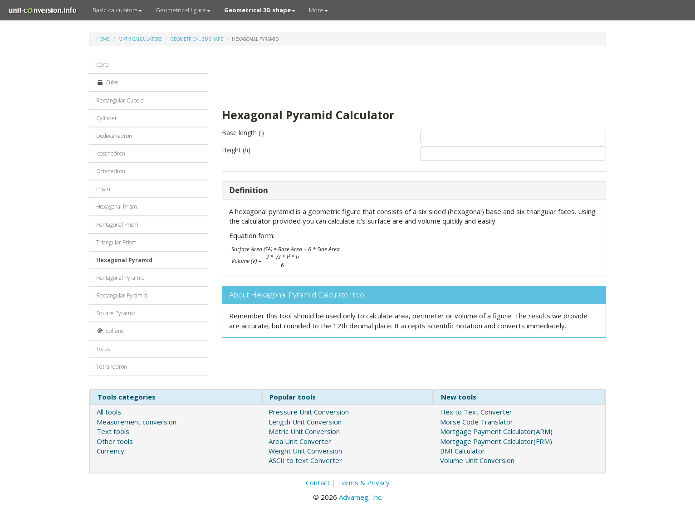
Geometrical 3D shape (197, 39)
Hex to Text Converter (476, 411)
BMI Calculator (462, 450)
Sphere (109, 331)
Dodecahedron (114, 136)
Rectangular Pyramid (121, 295)
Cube (107, 82)
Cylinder (106, 118)
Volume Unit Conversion (477, 460)
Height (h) (236, 150)
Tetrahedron (111, 366)
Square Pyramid (116, 313)
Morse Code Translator (476, 421)
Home (103, 39)
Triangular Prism (116, 242)
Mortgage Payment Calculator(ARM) (496, 431)
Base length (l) (243, 132)
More (318, 10)
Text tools (113, 431)
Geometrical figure (183, 10)
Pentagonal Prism (117, 225)
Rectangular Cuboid (120, 100)
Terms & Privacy (364, 482)
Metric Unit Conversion (304, 431)
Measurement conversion (136, 421)
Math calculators (140, 39)
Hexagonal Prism (116, 206)
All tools (109, 411)
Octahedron (110, 171)
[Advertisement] (387, 76)
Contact (318, 482)
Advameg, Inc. (360, 497)
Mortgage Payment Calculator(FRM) (496, 441)
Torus (103, 349)
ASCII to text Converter (305, 460)
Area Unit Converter (300, 441)
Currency (110, 450)
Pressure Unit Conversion (309, 411)
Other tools (115, 441)
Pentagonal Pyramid (120, 278)
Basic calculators (117, 10)
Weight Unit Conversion (305, 450)
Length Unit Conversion (305, 421)
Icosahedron (110, 153)
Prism (103, 189)
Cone (102, 64)
